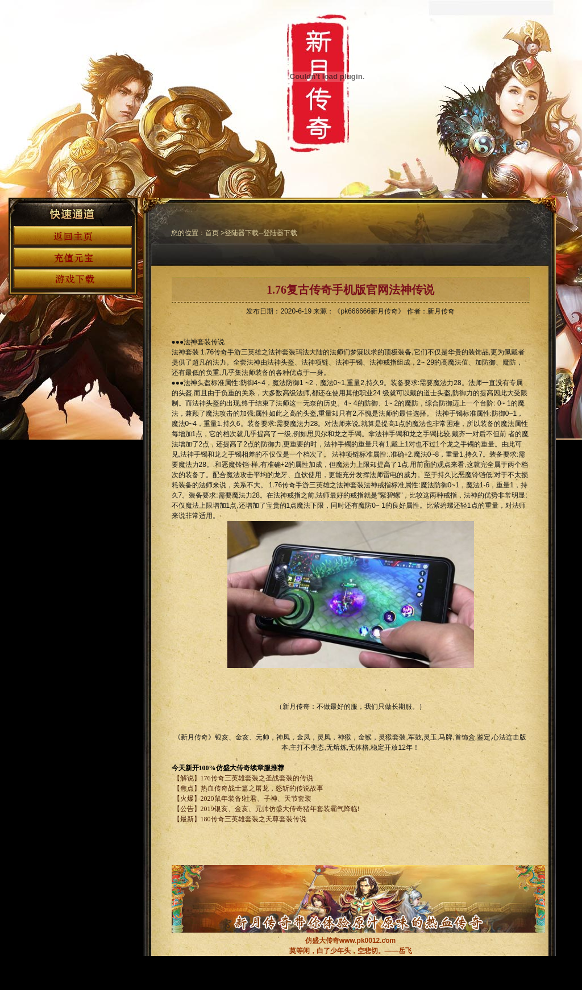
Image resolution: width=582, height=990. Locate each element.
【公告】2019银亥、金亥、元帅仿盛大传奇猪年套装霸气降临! (266, 809)
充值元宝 (73, 257)
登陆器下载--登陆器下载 (261, 233)
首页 (212, 233)
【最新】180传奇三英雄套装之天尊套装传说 (239, 819)
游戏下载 (73, 279)
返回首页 (73, 235)
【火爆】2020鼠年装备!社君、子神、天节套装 (242, 799)
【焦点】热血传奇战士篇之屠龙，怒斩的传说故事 (248, 788)
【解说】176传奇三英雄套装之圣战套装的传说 (243, 778)
